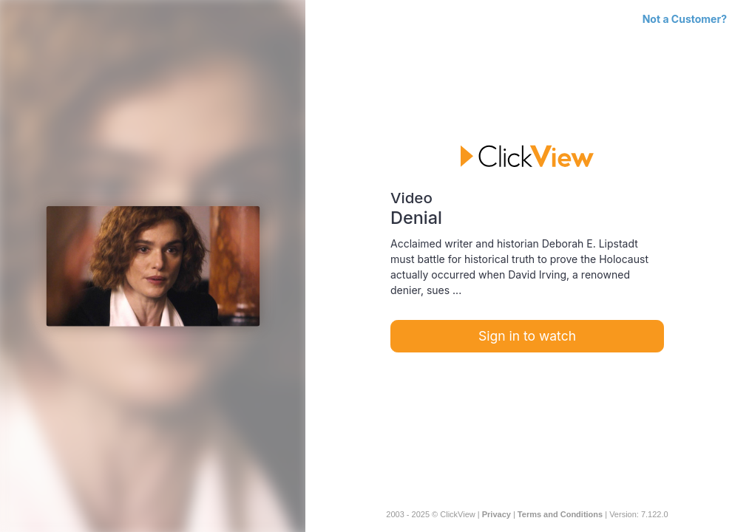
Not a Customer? (685, 19)
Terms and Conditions (560, 514)
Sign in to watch (527, 336)
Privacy (496, 514)
